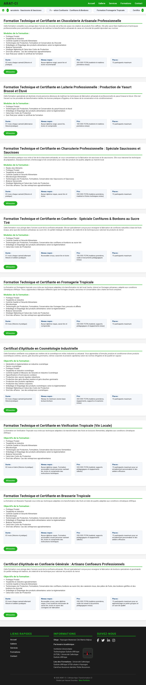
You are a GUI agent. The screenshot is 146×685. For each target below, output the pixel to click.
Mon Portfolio (84, 680)
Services (113, 3)
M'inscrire (10, 72)
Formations (126, 3)
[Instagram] (113, 640)
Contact (138, 3)
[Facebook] (98, 640)
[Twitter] (103, 640)
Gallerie (101, 3)
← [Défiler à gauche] (8, 10)
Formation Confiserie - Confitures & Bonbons (69, 10)
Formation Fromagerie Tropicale (111, 10)
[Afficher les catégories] (3, 10)
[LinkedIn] (108, 640)
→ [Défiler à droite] (142, 10)
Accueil (91, 3)
